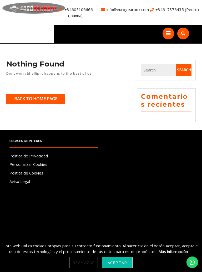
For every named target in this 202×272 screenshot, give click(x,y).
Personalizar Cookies (28, 164)
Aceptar (117, 262)
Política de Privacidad (28, 155)
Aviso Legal (19, 181)
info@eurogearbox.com (128, 9)
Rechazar (83, 262)
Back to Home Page (39, 99)
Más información (173, 251)
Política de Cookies (26, 173)
